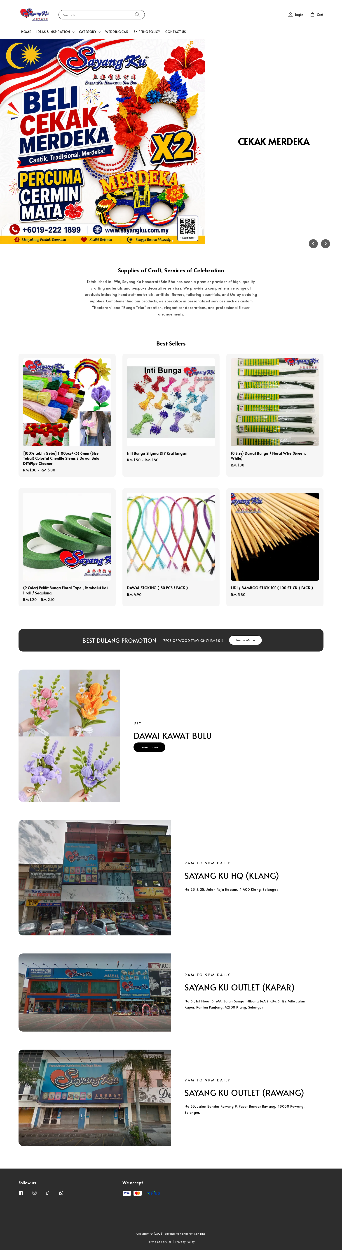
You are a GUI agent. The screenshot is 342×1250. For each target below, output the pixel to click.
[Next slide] (325, 243)
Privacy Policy (185, 1242)
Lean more (149, 746)
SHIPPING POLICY (147, 32)
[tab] (169, 240)
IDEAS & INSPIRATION (53, 32)
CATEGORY (87, 32)
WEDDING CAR (117, 32)
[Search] (137, 14)
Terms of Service (159, 1242)
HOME (26, 32)
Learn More (245, 640)
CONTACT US (175, 32)
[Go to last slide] (313, 243)
